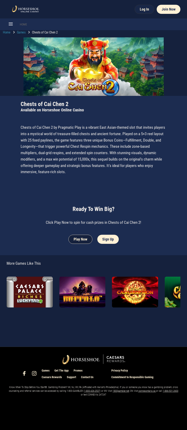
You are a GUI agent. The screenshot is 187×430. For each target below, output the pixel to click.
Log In (144, 9)
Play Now (80, 239)
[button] (10, 24)
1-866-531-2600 (170, 391)
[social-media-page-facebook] (25, 374)
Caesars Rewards (52, 377)
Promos (78, 370)
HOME (23, 24)
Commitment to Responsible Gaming (132, 377)
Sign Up (108, 239)
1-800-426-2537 (92, 391)
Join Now (168, 9)
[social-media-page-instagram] (35, 374)
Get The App (61, 370)
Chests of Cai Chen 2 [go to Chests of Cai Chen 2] (45, 32)
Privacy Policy (119, 370)
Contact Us (87, 377)
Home (7, 32)
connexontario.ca (147, 391)
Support (71, 377)
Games (21, 32)
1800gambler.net (121, 391)
